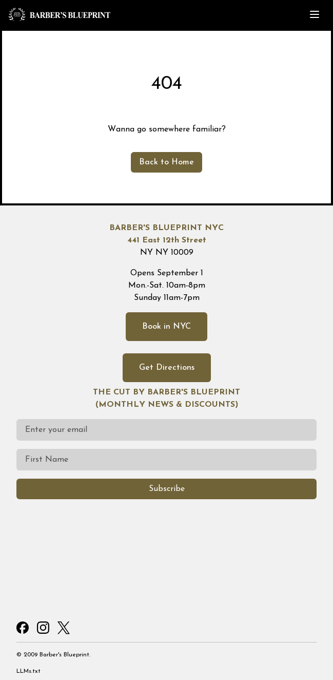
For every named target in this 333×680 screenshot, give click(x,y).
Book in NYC (166, 327)
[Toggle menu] (314, 14)
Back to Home (166, 162)
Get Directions (166, 368)
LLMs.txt (28, 671)
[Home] (123, 14)
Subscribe (167, 489)
